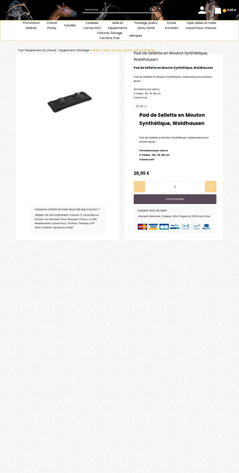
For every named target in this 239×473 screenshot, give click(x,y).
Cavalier (70, 25)
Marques (135, 35)
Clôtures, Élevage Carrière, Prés (109, 35)
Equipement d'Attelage (74, 50)
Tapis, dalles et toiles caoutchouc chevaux (201, 25)
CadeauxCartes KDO (92, 25)
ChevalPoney (52, 25)
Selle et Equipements (117, 25)
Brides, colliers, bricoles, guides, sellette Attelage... (125, 50)
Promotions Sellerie (31, 25)
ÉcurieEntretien (172, 25)
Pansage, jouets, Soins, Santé (146, 25)
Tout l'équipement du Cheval (37, 50)
